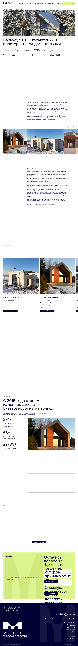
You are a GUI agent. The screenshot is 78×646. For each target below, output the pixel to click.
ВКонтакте (48, 619)
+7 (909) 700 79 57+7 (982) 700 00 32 (11, 609)
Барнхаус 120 (19, 9)
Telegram (59, 619)
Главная (5, 9)
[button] (68, 3)
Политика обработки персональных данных (11, 644)
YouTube (70, 619)
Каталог (11, 9)
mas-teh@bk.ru (64, 614)
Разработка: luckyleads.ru (70, 644)
